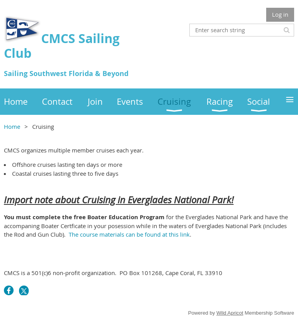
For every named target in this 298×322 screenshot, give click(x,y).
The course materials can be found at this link (129, 234)
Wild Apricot (230, 313)
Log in (280, 14)
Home (12, 126)
